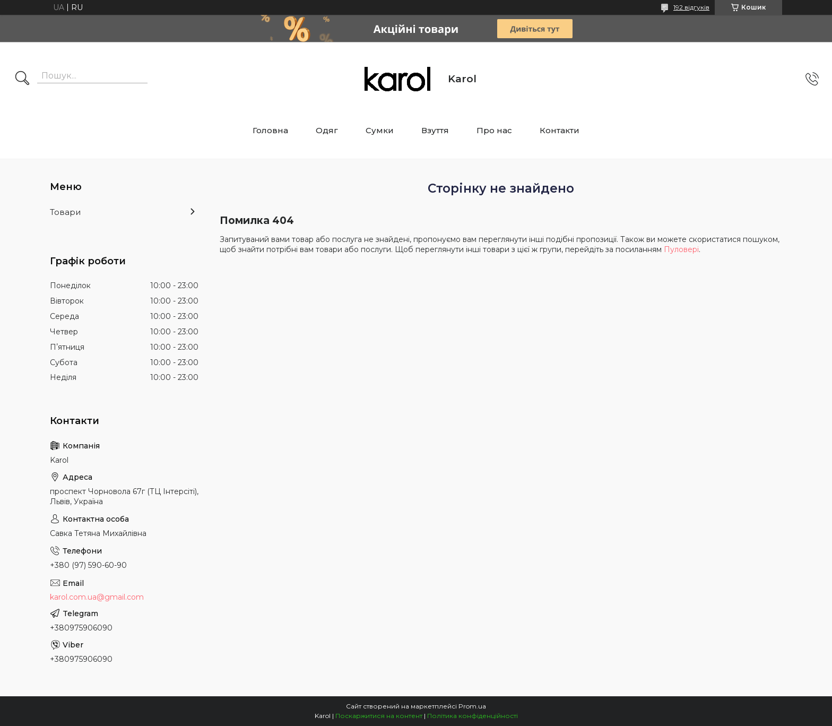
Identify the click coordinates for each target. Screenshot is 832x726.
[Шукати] (22, 79)
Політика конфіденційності (472, 716)
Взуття (435, 130)
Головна (270, 130)
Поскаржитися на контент (378, 716)
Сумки (380, 130)
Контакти (559, 130)
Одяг (327, 130)
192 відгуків (691, 7)
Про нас (494, 130)
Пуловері (681, 249)
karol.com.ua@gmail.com (97, 597)
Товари (65, 212)
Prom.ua (472, 706)
